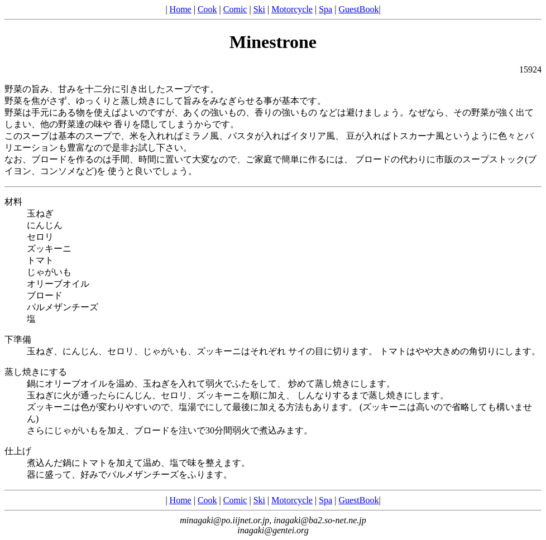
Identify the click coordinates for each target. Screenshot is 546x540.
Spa (325, 9)
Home (180, 9)
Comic (235, 9)
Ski (259, 9)
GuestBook (358, 9)
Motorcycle (292, 9)
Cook (207, 9)
